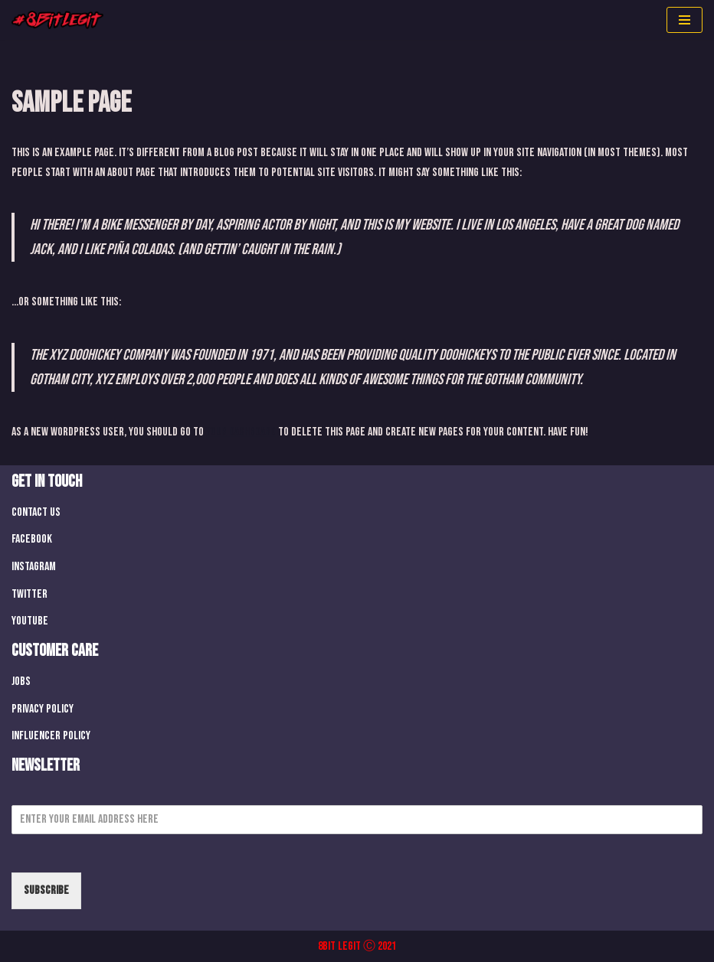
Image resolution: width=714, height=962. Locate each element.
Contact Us (36, 512)
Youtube (29, 621)
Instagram (33, 566)
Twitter (29, 594)
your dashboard (241, 432)
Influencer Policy (50, 736)
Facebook (31, 539)
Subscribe (46, 890)
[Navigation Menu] (685, 20)
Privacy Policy (42, 709)
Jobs (21, 681)
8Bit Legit (339, 946)
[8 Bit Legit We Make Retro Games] (57, 20)
